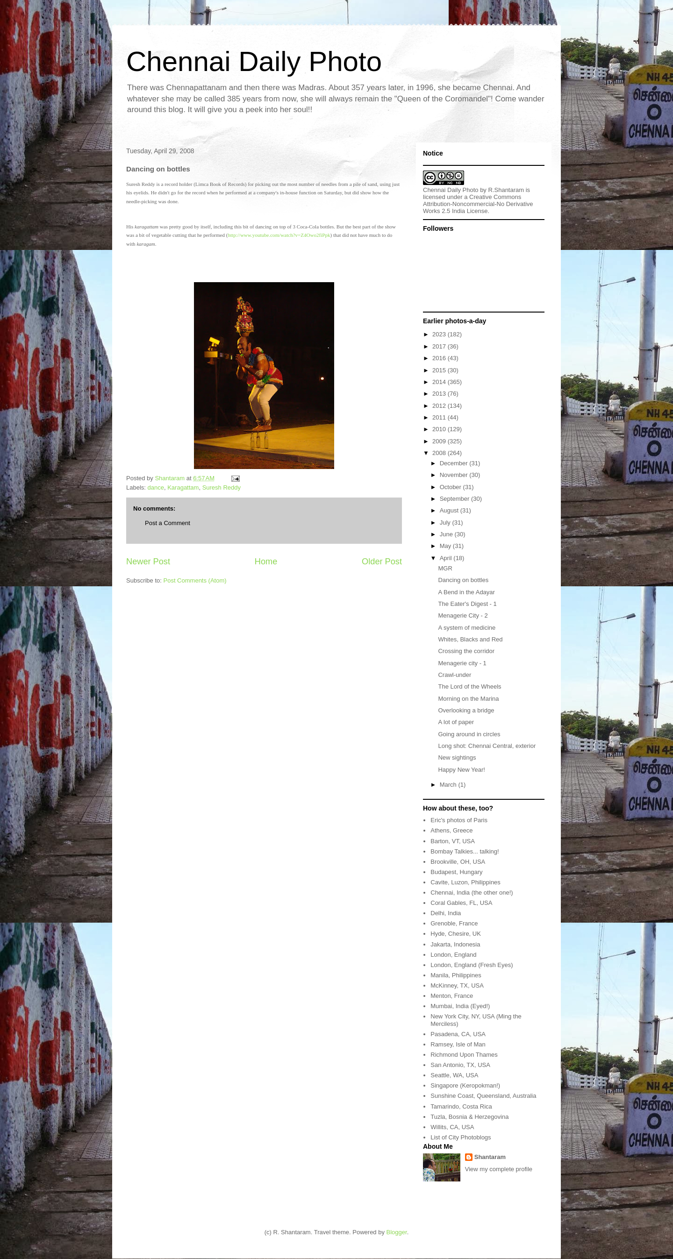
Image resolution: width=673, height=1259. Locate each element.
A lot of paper (456, 722)
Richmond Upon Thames (464, 1054)
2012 (440, 405)
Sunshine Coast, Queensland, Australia (483, 1095)
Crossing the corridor (466, 650)
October (451, 487)
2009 (440, 441)
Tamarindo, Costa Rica (461, 1106)
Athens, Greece (451, 830)
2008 (440, 452)
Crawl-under (454, 674)
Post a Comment (167, 522)
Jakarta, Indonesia (455, 944)
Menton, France (451, 995)
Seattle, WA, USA (454, 1075)
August (450, 510)
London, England (453, 954)
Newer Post (148, 561)
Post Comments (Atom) (195, 580)
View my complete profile (498, 1169)
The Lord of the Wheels (469, 686)
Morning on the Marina (468, 698)
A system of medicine (466, 627)
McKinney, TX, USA (457, 985)
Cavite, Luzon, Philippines (465, 882)
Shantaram (490, 1156)
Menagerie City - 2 (462, 615)
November (455, 474)
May (446, 545)
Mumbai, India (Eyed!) (460, 1006)
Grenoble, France (454, 923)
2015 (440, 370)
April (447, 558)
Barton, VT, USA (452, 841)
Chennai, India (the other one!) (471, 892)
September (455, 498)
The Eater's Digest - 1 (467, 603)
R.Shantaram (506, 189)
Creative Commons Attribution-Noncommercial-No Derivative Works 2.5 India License (478, 203)
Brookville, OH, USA (457, 861)
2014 (440, 381)
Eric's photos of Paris (458, 820)
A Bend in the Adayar (466, 592)
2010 (440, 429)
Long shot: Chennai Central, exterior (487, 745)
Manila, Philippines (455, 975)
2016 (440, 358)
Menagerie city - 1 (462, 663)
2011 (440, 417)
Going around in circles (469, 734)
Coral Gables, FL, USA (461, 902)
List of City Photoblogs (460, 1137)
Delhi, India (445, 913)
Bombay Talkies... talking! (464, 851)
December (455, 463)
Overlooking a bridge (466, 710)
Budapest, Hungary (456, 871)
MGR (445, 568)
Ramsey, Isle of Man (458, 1044)
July (446, 522)
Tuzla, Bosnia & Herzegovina (469, 1116)
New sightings (457, 757)
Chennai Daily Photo (254, 61)
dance (156, 487)
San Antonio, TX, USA (460, 1064)
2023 (440, 334)
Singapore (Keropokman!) (465, 1085)
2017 (440, 346)
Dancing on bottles (463, 579)
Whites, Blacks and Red (470, 639)
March (449, 784)
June (447, 534)
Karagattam (183, 487)
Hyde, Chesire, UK (455, 933)
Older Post (382, 561)
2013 (440, 393)
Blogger (397, 1232)
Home (266, 561)
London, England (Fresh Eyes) (471, 964)
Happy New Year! (461, 769)
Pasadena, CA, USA (458, 1034)
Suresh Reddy (221, 487)
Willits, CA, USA (452, 1127)
